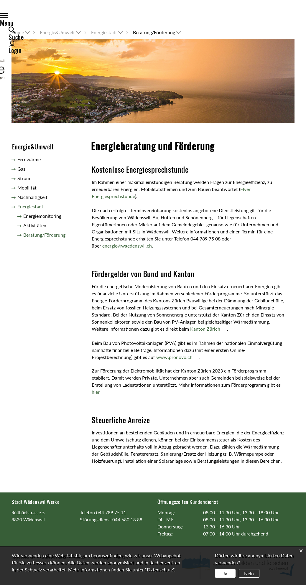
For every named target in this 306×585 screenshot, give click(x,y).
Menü (24, 17)
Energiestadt (30, 206)
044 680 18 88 (127, 519)
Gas (21, 169)
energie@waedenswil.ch (127, 245)
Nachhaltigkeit (32, 197)
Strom (23, 178)
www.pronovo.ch (177, 357)
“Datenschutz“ (159, 569)
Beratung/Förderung (44, 236)
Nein (249, 573)
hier (99, 392)
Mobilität (27, 187)
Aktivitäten (34, 225)
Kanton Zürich (208, 329)
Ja (225, 573)
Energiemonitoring (42, 216)
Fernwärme (29, 159)
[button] (61, 32)
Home (17, 32)
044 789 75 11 (111, 512)
